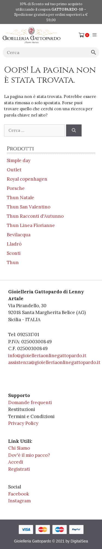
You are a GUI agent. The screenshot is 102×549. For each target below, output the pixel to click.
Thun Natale (20, 198)
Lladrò (14, 244)
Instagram (19, 501)
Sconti (14, 253)
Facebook (18, 494)
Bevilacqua (18, 235)
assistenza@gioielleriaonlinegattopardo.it (54, 362)
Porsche (16, 188)
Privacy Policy (23, 423)
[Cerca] (74, 130)
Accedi (15, 462)
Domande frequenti (30, 402)
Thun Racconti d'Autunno (35, 216)
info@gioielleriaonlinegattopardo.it (47, 356)
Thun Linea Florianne (31, 225)
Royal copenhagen (27, 179)
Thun (13, 262)
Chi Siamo (19, 448)
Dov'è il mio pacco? (29, 455)
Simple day (18, 160)
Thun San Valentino (28, 207)
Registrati (19, 469)
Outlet (14, 170)
